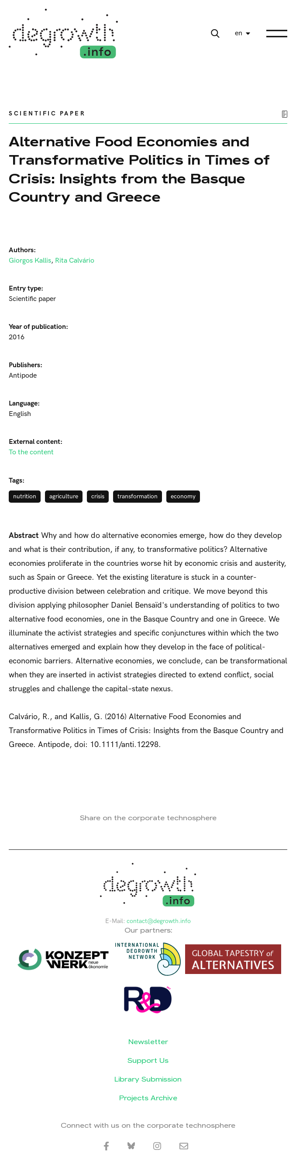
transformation (137, 496)
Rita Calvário (74, 261)
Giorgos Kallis (30, 261)
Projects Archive (148, 1097)
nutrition (24, 496)
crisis (97, 496)
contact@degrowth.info (159, 921)
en (238, 33)
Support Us (148, 1060)
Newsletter (148, 1041)
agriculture (63, 496)
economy (183, 496)
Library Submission (148, 1079)
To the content (31, 452)
